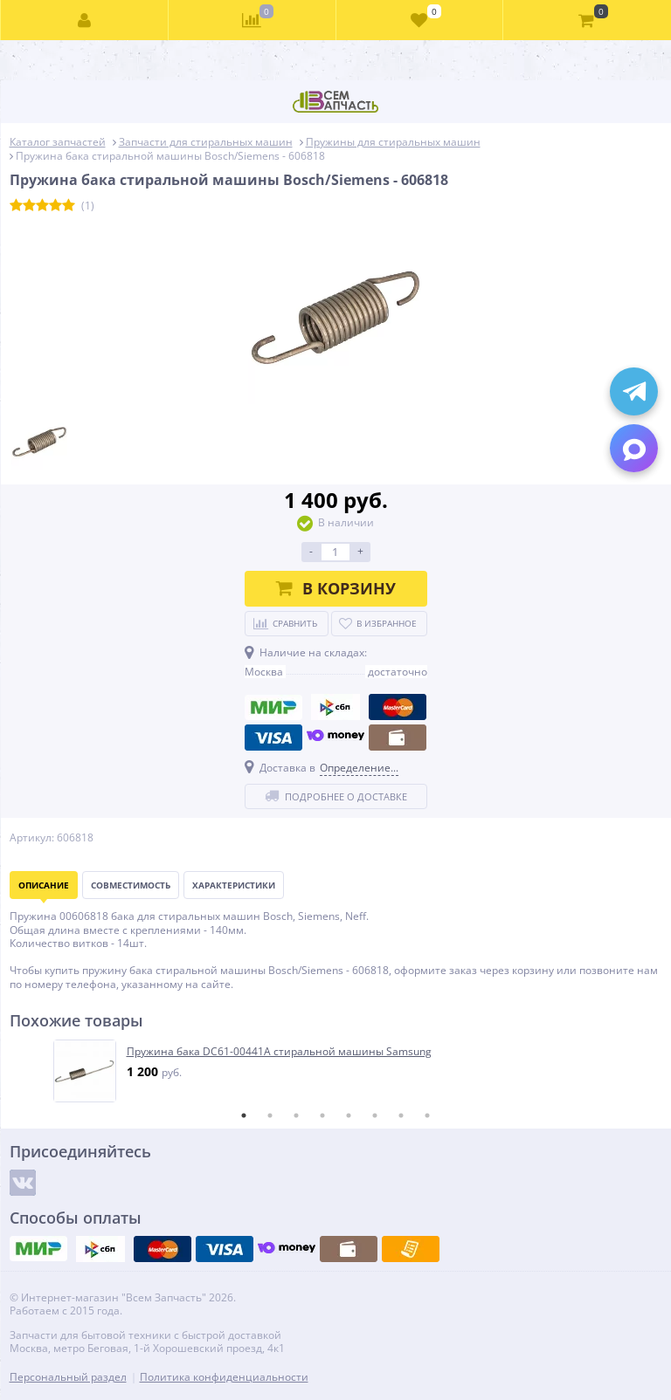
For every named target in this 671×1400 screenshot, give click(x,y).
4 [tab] (322, 1115)
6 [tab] (375, 1115)
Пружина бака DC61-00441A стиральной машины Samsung (279, 1052)
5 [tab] (348, 1115)
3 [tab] (296, 1115)
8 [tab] (427, 1115)
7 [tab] (401, 1115)
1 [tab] (243, 1115)
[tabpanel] (337, 1071)
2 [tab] (270, 1115)
